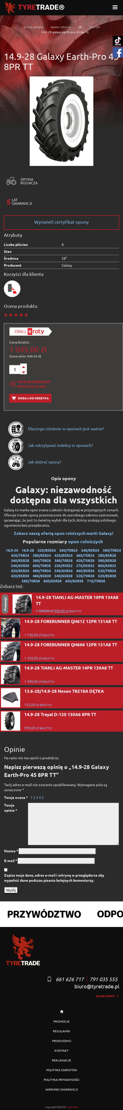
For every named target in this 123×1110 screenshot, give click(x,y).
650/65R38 (74, 581)
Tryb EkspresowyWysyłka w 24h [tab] (30, 384)
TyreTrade (72, 1107)
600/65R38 (52, 581)
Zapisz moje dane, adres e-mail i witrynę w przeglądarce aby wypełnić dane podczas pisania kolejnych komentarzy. (54, 877)
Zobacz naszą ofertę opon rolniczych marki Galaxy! (63, 533)
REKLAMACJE (61, 1060)
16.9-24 (12, 550)
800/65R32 (107, 565)
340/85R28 (20, 560)
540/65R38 (63, 575)
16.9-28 (28, 550)
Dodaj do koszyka (30, 398)
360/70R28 (42, 560)
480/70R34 (42, 570)
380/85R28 (107, 560)
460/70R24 (85, 555)
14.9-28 (94, 27)
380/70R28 (63, 560)
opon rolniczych (86, 541)
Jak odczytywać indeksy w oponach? (50, 445)
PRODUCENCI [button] (61, 1041)
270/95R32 (85, 565)
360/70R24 (68, 550)
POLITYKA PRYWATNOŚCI (61, 1080)
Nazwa (11, 850)
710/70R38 (96, 581)
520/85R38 (107, 575)
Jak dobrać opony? (34, 461)
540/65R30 (20, 565)
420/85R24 (63, 555)
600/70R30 (42, 565)
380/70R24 (112, 550)
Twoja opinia (10, 807)
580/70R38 (31, 581)
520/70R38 (85, 575)
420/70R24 (20, 555)
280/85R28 (107, 555)
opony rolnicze (60, 27)
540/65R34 (63, 570)
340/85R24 (90, 550)
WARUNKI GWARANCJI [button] (62, 1089)
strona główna (33, 27)
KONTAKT (61, 1050)
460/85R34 (85, 570)
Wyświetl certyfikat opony (61, 221)
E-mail (10, 860)
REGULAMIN (61, 1031)
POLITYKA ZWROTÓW (61, 1070)
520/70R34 (107, 570)
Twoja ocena (16, 797)
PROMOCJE (61, 1021)
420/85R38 (20, 575)
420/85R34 (20, 570)
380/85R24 (42, 555)
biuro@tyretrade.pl (96, 986)
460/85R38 (42, 575)
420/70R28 (85, 560)
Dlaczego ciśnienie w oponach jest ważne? (56, 428)
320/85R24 (47, 550)
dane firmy (107, 996)
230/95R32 (63, 565)
